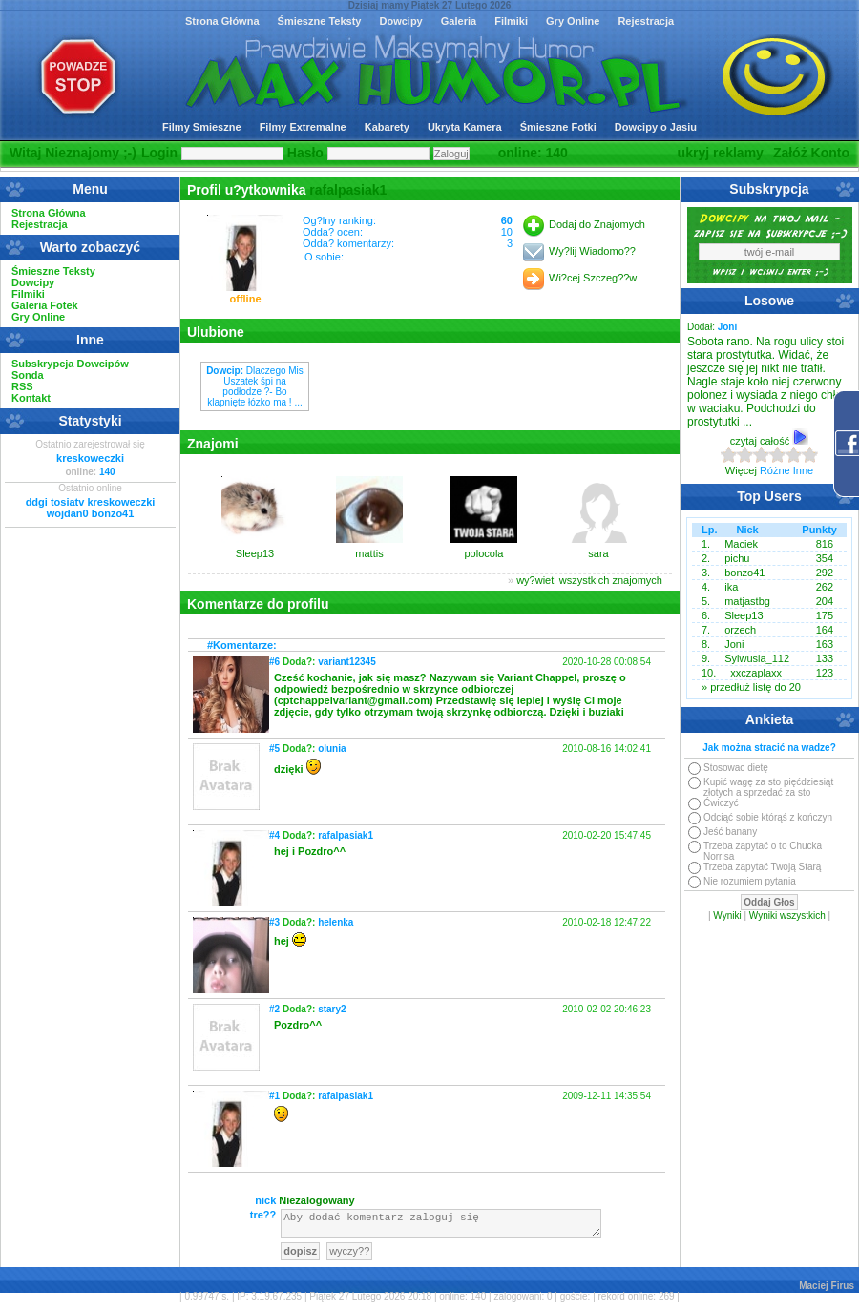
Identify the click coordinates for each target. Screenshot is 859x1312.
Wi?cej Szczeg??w (593, 277)
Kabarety (387, 127)
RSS (22, 386)
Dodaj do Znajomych (597, 224)
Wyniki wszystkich (787, 915)
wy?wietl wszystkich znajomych (589, 580)
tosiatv (67, 502)
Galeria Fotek (44, 305)
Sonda (27, 375)
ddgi (37, 502)
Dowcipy (400, 21)
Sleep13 (743, 615)
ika (731, 587)
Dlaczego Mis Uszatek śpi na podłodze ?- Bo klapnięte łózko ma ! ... (255, 386)
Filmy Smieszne (201, 127)
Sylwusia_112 (756, 658)
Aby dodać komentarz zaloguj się (441, 1226)
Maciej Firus (826, 1291)
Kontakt (31, 398)
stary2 (332, 1009)
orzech (740, 629)
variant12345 (347, 661)
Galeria (458, 21)
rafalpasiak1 (348, 190)
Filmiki (511, 21)
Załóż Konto (811, 152)
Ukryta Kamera (465, 127)
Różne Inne (786, 470)
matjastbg (747, 601)
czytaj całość (769, 441)
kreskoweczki (90, 458)
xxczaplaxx (756, 672)
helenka (335, 922)
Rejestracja (646, 21)
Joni (734, 644)
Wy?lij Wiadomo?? (592, 251)
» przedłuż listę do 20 (751, 687)
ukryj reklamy (721, 152)
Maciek (741, 544)
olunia (332, 748)
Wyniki (727, 915)
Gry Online (572, 21)
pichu (736, 558)
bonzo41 (113, 513)
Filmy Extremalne (303, 127)
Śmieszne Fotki (558, 127)
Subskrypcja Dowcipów (70, 363)
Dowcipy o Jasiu (656, 127)
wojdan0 (68, 513)
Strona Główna (222, 21)
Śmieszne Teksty (320, 21)
